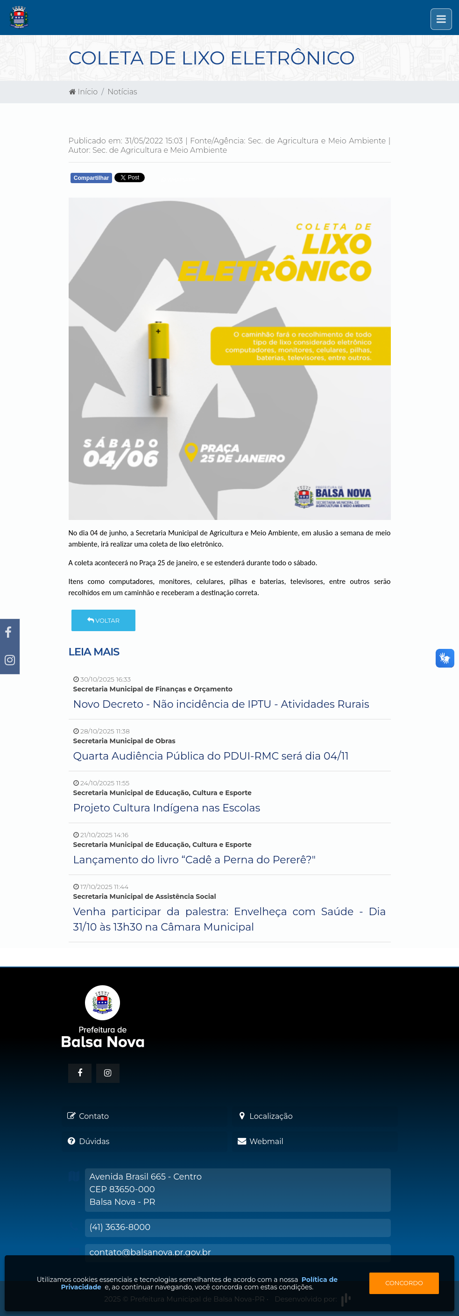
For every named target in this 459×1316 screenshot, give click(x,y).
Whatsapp (178, 180)
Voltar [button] (103, 620)
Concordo (404, 1283)
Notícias (122, 91)
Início (83, 91)
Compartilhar (91, 178)
